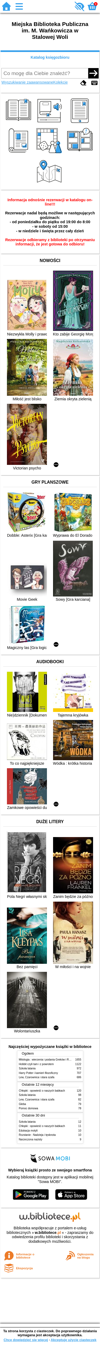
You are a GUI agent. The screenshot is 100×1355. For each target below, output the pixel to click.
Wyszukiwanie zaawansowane (27, 82)
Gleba (22, 1104)
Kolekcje (60, 82)
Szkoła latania (27, 1068)
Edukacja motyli (28, 1130)
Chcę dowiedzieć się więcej (25, 1340)
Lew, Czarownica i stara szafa (36, 1077)
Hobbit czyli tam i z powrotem (36, 1064)
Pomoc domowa (28, 1108)
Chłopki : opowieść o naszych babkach (42, 1090)
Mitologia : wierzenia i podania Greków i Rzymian (48, 1059)
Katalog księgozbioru (50, 57)
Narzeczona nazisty (30, 1139)
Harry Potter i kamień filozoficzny (38, 1073)
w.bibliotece (48, 1232)
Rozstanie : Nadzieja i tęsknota (37, 1134)
